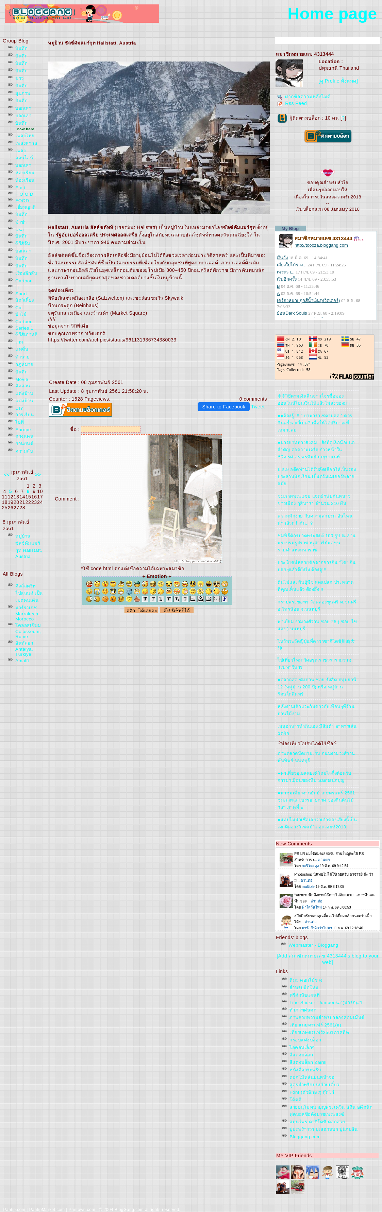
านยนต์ (24, 443)
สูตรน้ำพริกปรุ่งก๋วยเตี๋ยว (314, 1084)
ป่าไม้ (21, 314)
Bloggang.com (304, 1136)
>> (38, 474)
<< (7, 474)
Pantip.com (14, 1209)
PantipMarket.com (47, 1209)
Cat (19, 307)
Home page (332, 14)
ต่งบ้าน (24, 393)
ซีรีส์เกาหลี (26, 334)
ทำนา (22, 356)
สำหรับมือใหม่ (304, 987)
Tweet (258, 406)
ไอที (19, 422)
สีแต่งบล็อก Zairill (308, 1062)
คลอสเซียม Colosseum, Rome (28, 631)
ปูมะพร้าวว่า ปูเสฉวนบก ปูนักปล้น (323, 1129)
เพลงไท (25, 135)
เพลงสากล (26, 143)
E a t (20, 187)
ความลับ (24, 451)
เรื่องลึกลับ (26, 273)
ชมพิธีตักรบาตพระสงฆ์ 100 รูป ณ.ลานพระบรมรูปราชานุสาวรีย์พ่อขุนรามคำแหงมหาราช (317, 542)
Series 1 (24, 328)
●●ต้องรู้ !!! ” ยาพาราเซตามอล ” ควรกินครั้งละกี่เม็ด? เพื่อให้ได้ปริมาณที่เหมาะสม (315, 423)
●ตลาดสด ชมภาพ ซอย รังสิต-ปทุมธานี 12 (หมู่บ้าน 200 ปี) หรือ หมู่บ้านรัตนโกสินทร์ (317, 687)
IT (17, 287)
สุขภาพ (23, 93)
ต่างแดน (24, 436)
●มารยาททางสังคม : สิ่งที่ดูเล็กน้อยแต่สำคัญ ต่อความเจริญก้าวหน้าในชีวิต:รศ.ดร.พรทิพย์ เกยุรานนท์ (316, 449)
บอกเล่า (23, 108)
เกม (19, 342)
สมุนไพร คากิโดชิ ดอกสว (317, 1121)
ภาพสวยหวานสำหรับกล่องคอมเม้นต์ (327, 1017)
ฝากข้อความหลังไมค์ (304, 96)
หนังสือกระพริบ (305, 1069)
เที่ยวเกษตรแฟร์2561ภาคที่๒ (319, 1032)
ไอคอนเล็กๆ (302, 1047)
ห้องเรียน (25, 172)
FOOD (22, 200)
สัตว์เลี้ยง (24, 300)
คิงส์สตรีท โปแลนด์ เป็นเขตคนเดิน (29, 593)
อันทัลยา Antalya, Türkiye (24, 648)
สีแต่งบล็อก (301, 1054)
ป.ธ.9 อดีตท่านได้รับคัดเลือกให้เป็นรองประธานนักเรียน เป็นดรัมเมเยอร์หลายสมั (317, 476)
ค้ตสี (295, 1099)
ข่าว (19, 78)
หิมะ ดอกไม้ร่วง (305, 980)
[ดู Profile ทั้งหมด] (338, 81)
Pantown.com (82, 1209)
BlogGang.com (129, 1209)
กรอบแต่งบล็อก (305, 1039)
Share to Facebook (223, 406)
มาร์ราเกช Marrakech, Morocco (27, 613)
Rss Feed (292, 103)
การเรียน (24, 414)
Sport (21, 293)
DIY (19, 408)
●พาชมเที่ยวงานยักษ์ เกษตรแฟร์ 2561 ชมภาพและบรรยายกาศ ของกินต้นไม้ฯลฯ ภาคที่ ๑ (316, 800)
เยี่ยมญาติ (25, 207)
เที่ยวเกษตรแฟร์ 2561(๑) (315, 1024)
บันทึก (21, 48)
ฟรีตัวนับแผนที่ (304, 995)
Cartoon (24, 280)
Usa (19, 229)
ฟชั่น (21, 349)
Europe (23, 429)
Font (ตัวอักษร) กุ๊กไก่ (311, 1092)
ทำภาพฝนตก (302, 1010)
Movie (21, 379)
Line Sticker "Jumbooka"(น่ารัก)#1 (326, 1002)
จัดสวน (22, 385)
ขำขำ (21, 222)
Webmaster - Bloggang (313, 945)
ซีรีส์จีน (22, 243)
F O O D (24, 194)
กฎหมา (24, 364)
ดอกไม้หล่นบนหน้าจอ (312, 1077)
